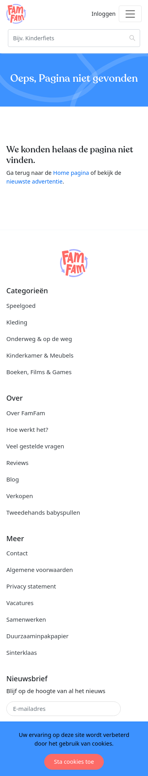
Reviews (17, 463)
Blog (12, 479)
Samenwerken (26, 619)
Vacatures (20, 603)
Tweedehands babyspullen (43, 512)
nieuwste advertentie (34, 181)
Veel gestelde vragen (35, 446)
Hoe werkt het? (27, 429)
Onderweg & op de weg (39, 339)
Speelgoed (21, 305)
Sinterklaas (21, 652)
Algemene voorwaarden (39, 570)
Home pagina (71, 172)
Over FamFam (25, 413)
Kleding (16, 322)
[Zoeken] (74, 38)
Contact (17, 553)
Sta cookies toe (74, 761)
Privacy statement (31, 586)
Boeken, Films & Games (38, 372)
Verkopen (19, 496)
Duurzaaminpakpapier (37, 636)
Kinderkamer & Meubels (39, 355)
